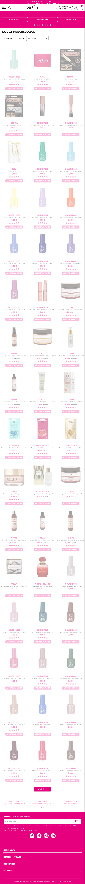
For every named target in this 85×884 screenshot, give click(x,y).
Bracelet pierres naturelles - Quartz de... (14, 586)
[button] (32, 25)
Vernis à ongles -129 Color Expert (42, 263)
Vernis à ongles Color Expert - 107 (14, 632)
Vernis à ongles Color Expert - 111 (42, 632)
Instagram (46, 835)
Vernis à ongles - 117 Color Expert (42, 171)
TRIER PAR (21, 38)
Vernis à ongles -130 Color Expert (71, 263)
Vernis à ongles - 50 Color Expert (14, 79)
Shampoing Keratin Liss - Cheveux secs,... (70, 540)
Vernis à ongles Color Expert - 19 (14, 678)
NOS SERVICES (9, 864)
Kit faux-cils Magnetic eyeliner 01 (14, 125)
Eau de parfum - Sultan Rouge (42, 586)
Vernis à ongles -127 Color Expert (70, 217)
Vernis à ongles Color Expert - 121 (70, 632)
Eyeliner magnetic (71, 79)
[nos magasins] (64, 7)
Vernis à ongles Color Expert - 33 (70, 724)
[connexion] (76, 8)
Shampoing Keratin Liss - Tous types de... (14, 540)
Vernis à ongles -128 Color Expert (14, 263)
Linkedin (53, 835)
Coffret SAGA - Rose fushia (42, 79)
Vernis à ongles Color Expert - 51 (42, 724)
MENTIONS (7, 871)
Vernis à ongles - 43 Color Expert (70, 171)
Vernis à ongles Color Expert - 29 (14, 770)
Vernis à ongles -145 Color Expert (14, 309)
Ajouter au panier (14, 89)
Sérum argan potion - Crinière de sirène (71, 355)
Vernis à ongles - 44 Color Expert (14, 217)
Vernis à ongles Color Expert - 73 (14, 724)
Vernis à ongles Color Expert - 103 (71, 586)
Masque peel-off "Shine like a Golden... (70, 448)
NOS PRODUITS (9, 850)
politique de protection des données (59, 826)
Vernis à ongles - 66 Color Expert (42, 217)
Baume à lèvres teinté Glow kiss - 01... (42, 309)
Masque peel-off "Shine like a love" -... (42, 448)
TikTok (39, 835)
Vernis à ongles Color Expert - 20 (42, 770)
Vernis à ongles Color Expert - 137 (42, 678)
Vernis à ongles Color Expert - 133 (71, 678)
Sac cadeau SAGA (14, 171)
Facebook (32, 835)
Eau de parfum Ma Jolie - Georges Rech (42, 494)
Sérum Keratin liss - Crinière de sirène (14, 355)
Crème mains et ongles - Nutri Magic (42, 402)
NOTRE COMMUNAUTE (12, 857)
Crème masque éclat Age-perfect (14, 494)
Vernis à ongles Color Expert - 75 (70, 770)
